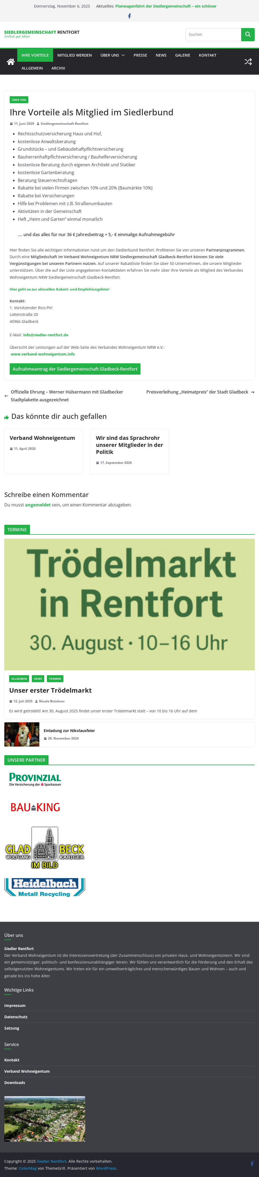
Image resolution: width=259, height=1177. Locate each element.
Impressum (15, 1005)
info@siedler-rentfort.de (45, 334)
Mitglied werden (74, 55)
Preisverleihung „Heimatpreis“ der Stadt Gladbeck (200, 392)
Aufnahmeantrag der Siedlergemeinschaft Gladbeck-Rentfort (75, 369)
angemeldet (38, 505)
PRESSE (140, 55)
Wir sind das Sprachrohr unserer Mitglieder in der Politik (129, 444)
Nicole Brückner (52, 701)
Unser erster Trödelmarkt (50, 690)
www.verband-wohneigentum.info (43, 354)
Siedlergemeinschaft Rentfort (64, 123)
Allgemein (32, 68)
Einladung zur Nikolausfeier (69, 730)
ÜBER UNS (19, 100)
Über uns (110, 55)
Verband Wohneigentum (42, 437)
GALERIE (182, 55)
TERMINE (55, 679)
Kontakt (207, 55)
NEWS (161, 55)
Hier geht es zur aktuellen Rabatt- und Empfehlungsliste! (59, 289)
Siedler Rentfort (19, 948)
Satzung (11, 1028)
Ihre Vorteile (35, 55)
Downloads (14, 1082)
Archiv (58, 68)
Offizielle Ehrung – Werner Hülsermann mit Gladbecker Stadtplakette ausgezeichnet (63, 396)
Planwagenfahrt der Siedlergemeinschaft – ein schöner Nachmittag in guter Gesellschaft (165, 9)
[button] (122, 55)
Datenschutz (15, 1016)
